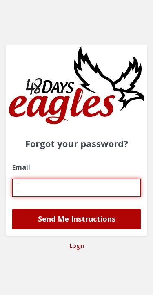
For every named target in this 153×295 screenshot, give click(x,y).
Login (76, 246)
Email (21, 167)
